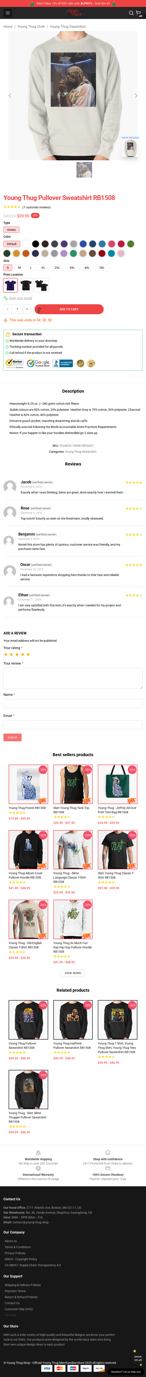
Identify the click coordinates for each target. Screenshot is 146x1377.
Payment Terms (15, 1291)
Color (7, 236)
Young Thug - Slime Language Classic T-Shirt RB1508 (69, 877)
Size (6, 260)
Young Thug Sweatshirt (68, 27)
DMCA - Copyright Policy (21, 1259)
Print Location (13, 274)
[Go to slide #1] (61, 170)
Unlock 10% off (138, 1358)
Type (6, 223)
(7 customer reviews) (36, 207)
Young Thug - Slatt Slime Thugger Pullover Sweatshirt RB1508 (27, 1117)
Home (8, 27)
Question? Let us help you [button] (126, 1371)
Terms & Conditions (18, 1247)
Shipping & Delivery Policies (23, 1285)
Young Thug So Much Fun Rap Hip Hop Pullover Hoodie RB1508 (72, 947)
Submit (12, 737)
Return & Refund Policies (21, 1297)
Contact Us (12, 1303)
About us (11, 1241)
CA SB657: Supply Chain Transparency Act (33, 1265)
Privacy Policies (15, 1253)
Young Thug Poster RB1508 (27, 808)
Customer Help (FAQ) (19, 1309)
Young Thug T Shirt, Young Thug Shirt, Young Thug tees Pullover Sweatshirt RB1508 (117, 1048)
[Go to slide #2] (84, 170)
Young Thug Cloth (31, 27)
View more (73, 973)
